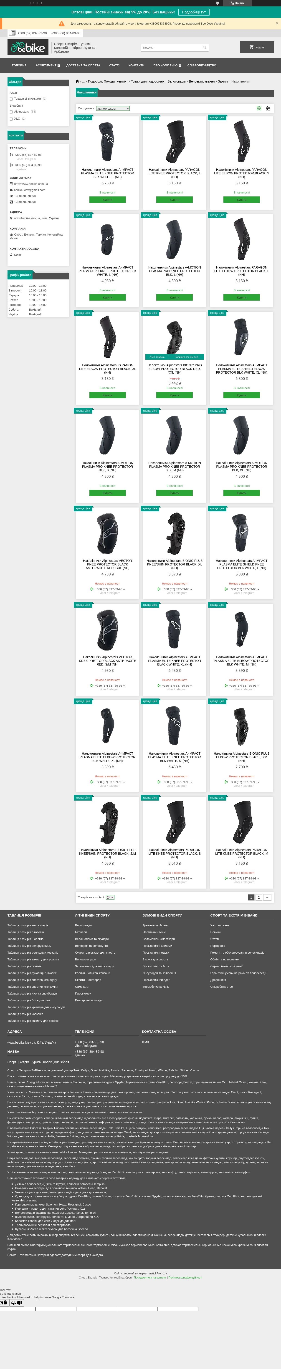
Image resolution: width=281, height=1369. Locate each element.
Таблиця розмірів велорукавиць (29, 945)
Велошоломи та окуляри (92, 939)
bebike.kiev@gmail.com (29, 190)
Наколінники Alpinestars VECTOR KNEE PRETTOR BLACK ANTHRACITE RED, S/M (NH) (107, 660)
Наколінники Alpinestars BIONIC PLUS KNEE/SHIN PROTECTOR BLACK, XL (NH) (175, 564)
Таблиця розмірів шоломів (25, 939)
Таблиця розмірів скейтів (25, 966)
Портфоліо (217, 945)
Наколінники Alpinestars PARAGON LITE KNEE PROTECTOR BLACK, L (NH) (174, 173)
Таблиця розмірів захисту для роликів (33, 959)
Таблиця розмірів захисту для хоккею (33, 1020)
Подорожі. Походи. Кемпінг (108, 81)
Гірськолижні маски (156, 952)
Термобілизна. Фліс (156, 986)
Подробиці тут (194, 12)
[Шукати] (205, 48)
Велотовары (177, 81)
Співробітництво (201, 65)
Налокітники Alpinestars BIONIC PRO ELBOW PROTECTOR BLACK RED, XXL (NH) (174, 368)
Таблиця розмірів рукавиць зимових (32, 973)
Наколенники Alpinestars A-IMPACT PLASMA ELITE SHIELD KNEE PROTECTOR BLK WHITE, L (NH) (242, 564)
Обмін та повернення (224, 959)
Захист (223, 81)
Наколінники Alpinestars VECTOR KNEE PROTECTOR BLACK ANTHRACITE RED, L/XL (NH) (107, 564)
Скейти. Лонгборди (88, 980)
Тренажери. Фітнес (155, 925)
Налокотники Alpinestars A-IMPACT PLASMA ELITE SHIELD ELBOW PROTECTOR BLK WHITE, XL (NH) (241, 368)
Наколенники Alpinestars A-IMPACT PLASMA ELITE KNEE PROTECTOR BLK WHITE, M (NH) (174, 757)
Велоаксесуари (85, 959)
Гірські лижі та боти (156, 966)
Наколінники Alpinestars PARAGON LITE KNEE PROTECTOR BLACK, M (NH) (241, 853)
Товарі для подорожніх (148, 81)
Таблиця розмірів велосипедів (28, 925)
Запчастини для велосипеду (94, 966)
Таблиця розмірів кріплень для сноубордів (37, 1007)
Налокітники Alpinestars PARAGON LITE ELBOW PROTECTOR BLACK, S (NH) (241, 173)
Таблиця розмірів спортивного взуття (33, 986)
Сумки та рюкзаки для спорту (95, 952)
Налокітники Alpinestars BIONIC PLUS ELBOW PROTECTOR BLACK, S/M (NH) (242, 757)
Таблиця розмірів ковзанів (25, 1014)
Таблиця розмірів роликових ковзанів (33, 952)
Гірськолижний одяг (156, 980)
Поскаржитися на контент (150, 1277)
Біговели (81, 932)
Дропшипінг (218, 980)
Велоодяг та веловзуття (91, 945)
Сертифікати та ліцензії (226, 966)
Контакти (136, 65)
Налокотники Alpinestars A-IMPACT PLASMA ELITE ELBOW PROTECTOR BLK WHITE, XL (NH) (107, 757)
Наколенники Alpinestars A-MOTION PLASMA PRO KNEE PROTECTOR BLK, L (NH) (174, 271)
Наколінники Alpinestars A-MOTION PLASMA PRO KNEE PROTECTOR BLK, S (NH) (107, 466)
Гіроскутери (83, 993)
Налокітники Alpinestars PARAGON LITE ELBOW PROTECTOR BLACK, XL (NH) (107, 368)
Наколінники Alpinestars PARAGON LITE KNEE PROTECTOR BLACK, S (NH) (174, 853)
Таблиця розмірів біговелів (26, 932)
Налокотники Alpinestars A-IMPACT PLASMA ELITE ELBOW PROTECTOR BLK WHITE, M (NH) (242, 660)
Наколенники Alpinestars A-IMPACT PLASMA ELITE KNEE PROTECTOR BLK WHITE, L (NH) (107, 173)
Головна (19, 65)
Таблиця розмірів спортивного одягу (32, 980)
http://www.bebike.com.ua (31, 184)
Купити (107, 199)
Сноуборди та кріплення (159, 973)
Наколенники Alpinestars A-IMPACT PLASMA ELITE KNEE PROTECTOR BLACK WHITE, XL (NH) (174, 660)
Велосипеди (83, 925)
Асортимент (46, 65)
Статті (114, 65)
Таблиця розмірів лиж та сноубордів (32, 993)
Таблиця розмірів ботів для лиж (29, 1000)
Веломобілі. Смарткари (159, 939)
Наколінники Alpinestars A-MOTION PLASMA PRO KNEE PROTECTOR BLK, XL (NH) (241, 466)
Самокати (82, 986)
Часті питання (219, 925)
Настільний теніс (154, 932)
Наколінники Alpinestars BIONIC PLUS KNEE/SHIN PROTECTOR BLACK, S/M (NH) (107, 853)
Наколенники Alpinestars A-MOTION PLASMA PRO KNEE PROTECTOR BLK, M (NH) (174, 466)
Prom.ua (162, 1273)
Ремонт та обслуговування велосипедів (237, 952)
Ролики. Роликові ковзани (92, 973)
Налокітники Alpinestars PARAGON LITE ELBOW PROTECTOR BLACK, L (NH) (241, 271)
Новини (215, 932)
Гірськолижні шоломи (157, 945)
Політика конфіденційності (185, 1277)
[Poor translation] (16, 1303)
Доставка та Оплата (83, 65)
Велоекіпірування (202, 81)
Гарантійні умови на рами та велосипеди (238, 973)
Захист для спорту (155, 959)
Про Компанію (166, 65)
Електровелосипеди (89, 1000)
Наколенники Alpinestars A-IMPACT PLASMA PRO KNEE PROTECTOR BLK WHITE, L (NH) (108, 271)
